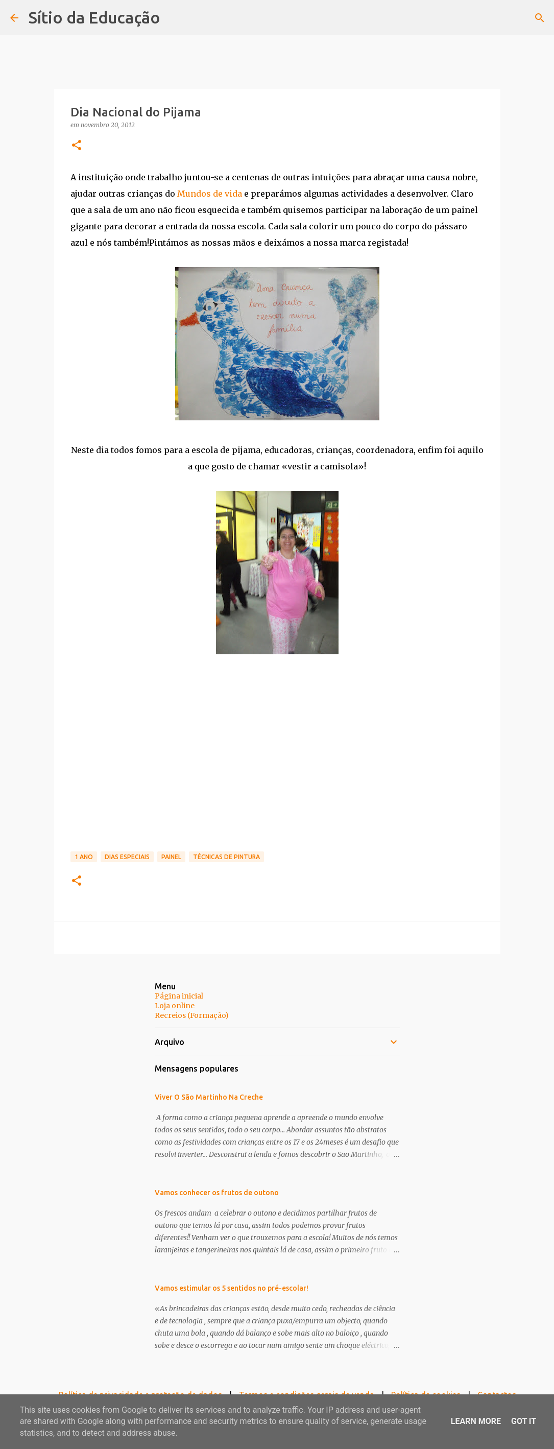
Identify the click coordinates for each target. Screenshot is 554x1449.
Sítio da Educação (94, 17)
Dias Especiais (127, 856)
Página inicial (179, 996)
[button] (76, 146)
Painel (171, 856)
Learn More (476, 1421)
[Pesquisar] (540, 18)
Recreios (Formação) (192, 1015)
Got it (523, 1421)
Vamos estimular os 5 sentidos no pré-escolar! (231, 1288)
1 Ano (84, 856)
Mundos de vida (209, 193)
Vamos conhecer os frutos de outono (217, 1193)
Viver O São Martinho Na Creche (209, 1097)
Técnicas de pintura (226, 856)
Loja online (175, 1005)
